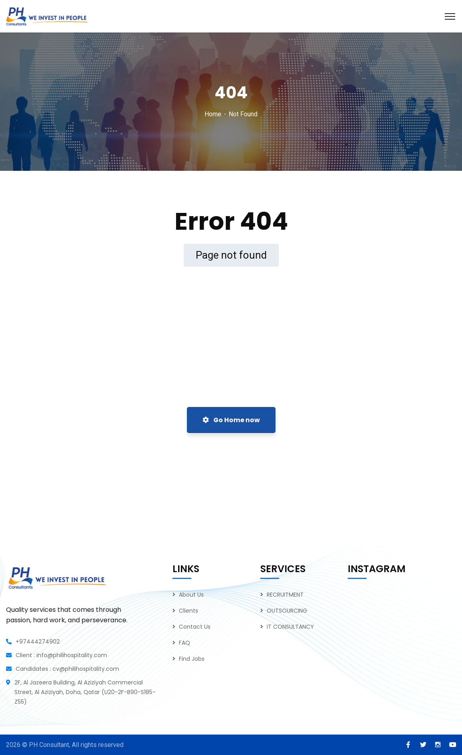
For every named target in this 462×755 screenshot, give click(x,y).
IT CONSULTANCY (290, 627)
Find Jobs (192, 659)
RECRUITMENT (285, 595)
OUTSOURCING (287, 611)
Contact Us (195, 627)
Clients (188, 611)
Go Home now (231, 420)
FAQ (184, 643)
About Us (191, 595)
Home (213, 114)
